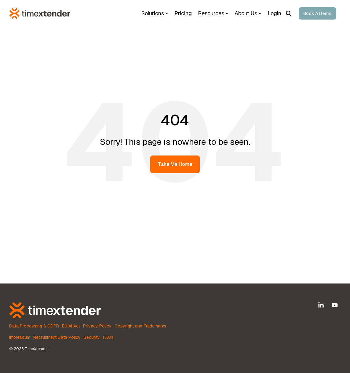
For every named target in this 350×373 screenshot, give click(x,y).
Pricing (183, 13)
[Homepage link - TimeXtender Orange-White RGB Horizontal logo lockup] (55, 315)
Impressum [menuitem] (19, 337)
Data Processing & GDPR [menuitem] (34, 326)
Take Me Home (175, 164)
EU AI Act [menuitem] (71, 326)
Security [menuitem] (92, 337)
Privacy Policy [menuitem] (97, 326)
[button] (321, 305)
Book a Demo (317, 13)
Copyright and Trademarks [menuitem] (140, 326)
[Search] (289, 13)
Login (274, 13)
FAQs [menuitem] (108, 337)
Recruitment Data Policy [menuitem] (57, 337)
